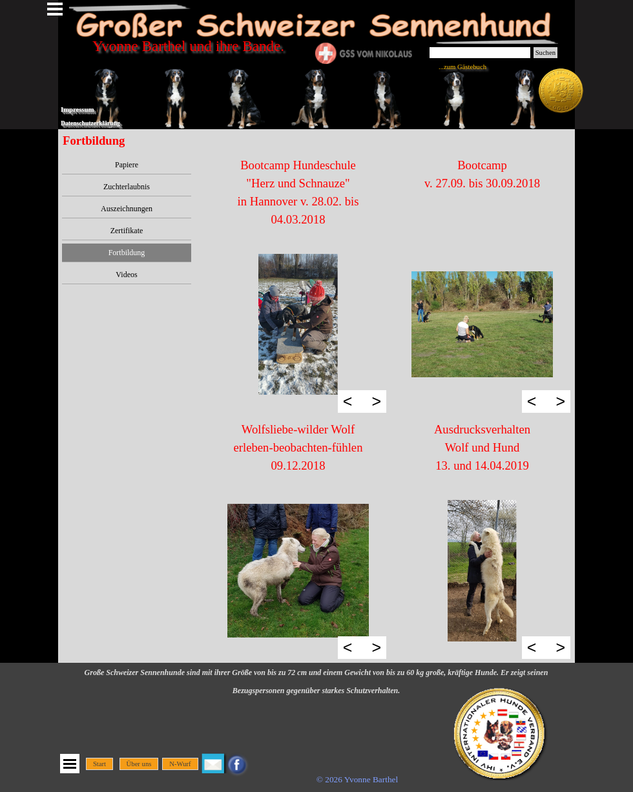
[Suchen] (480, 53)
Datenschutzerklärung (90, 123)
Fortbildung (127, 252)
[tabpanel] (298, 192)
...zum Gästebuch (462, 66)
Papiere (126, 164)
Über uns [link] (139, 763)
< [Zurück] (348, 401)
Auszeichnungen (126, 208)
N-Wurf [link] (180, 763)
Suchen (545, 52)
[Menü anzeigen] (69, 763)
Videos (126, 274)
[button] (298, 324)
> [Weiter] (376, 401)
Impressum (77, 109)
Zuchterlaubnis (126, 186)
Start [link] (99, 763)
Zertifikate (126, 230)
